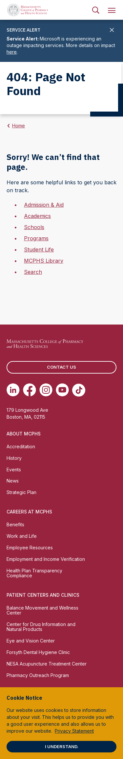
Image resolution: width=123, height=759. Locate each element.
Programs (36, 238)
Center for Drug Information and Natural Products (41, 626)
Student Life (39, 249)
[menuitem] (96, 10)
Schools (34, 227)
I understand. (61, 746)
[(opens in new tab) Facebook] (29, 390)
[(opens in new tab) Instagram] (45, 390)
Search (33, 272)
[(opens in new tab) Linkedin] (13, 390)
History (14, 458)
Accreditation (21, 446)
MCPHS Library (43, 260)
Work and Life (22, 536)
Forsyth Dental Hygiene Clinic (38, 652)
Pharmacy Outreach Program (38, 675)
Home (18, 125)
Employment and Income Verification (46, 559)
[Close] (112, 30)
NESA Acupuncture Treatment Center (47, 664)
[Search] (96, 10)
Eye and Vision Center (31, 640)
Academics (37, 216)
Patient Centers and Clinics (43, 595)
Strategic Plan (21, 492)
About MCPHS (24, 433)
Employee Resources (30, 547)
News (13, 481)
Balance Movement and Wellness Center (42, 610)
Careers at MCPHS (29, 511)
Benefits (15, 524)
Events (14, 469)
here (12, 52)
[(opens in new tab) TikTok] (78, 390)
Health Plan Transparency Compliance (34, 573)
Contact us (61, 367)
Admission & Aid (44, 204)
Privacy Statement (74, 731)
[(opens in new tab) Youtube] (62, 390)
